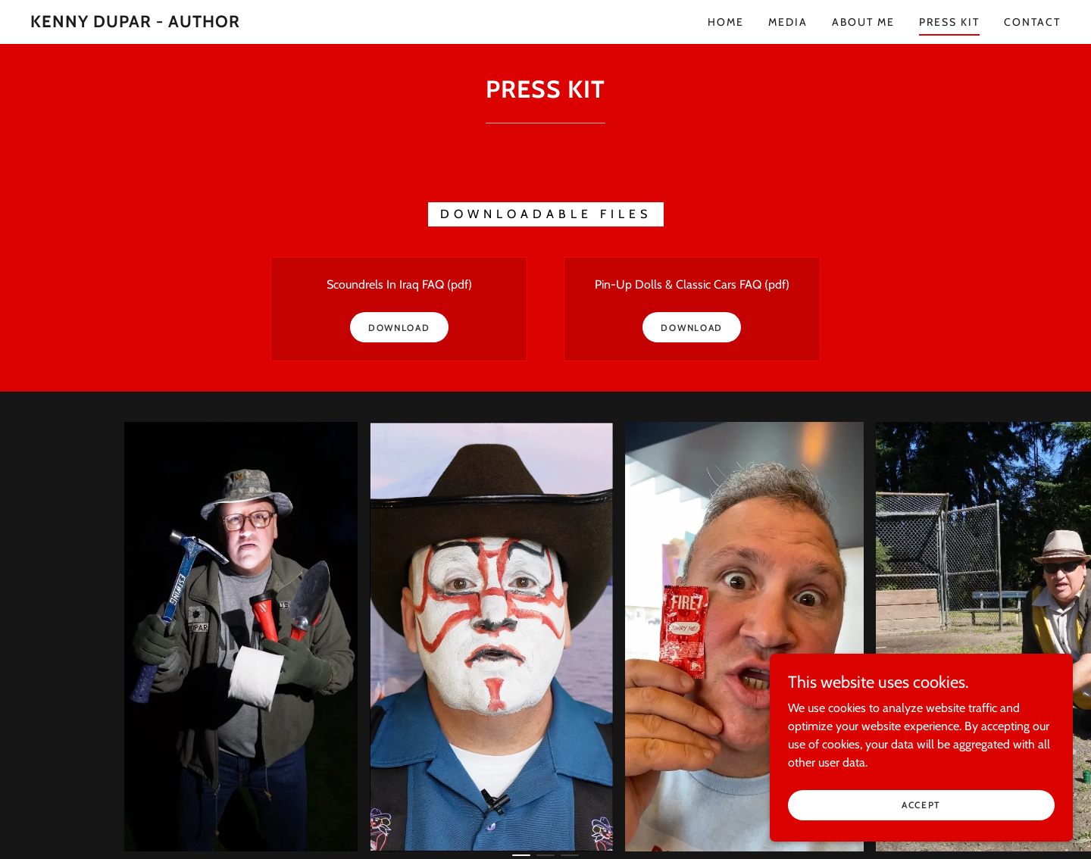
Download (399, 327)
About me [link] (863, 22)
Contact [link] (1032, 22)
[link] (135, 23)
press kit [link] (949, 22)
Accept (921, 825)
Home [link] (726, 22)
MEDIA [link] (788, 22)
